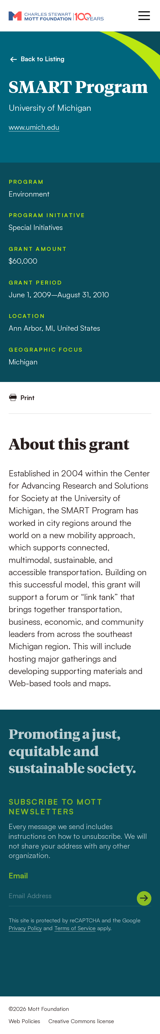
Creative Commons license (81, 1021)
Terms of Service (75, 928)
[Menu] (143, 15)
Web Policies (24, 1021)
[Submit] (144, 898)
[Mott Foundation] (56, 16)
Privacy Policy (25, 928)
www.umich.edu (34, 126)
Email (18, 875)
